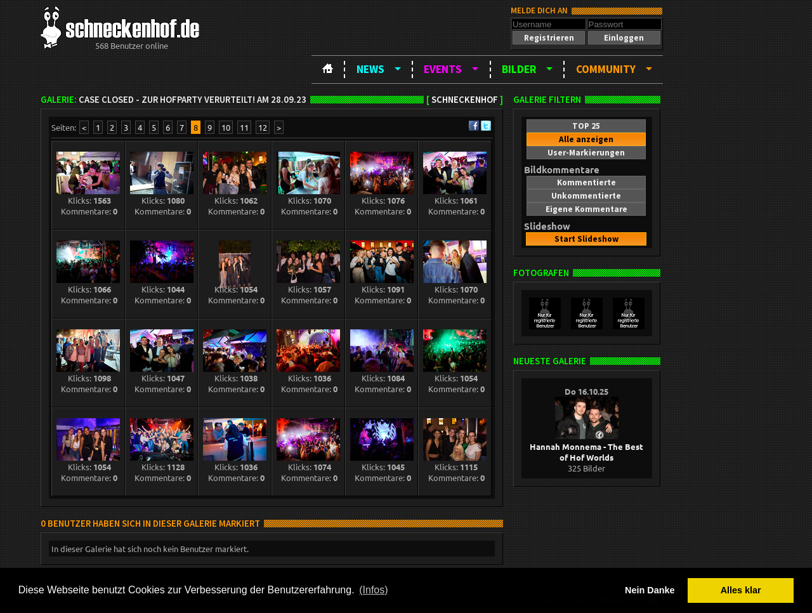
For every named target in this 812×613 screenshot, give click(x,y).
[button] (549, 37)
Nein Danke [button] (649, 590)
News (370, 69)
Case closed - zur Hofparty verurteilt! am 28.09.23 (192, 99)
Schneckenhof (464, 99)
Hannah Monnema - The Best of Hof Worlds (586, 446)
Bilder (519, 69)
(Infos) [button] (373, 589)
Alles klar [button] (741, 590)
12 (262, 127)
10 (225, 127)
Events (443, 69)
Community (606, 69)
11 (244, 127)
